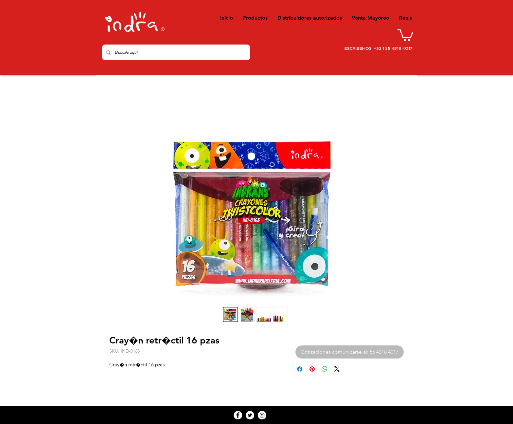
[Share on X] (337, 369)
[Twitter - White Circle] (250, 415)
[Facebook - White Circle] (238, 415)
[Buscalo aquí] (176, 52)
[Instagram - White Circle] (262, 415)
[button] (405, 34)
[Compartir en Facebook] (300, 369)
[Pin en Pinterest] (312, 369)
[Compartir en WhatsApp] (324, 369)
